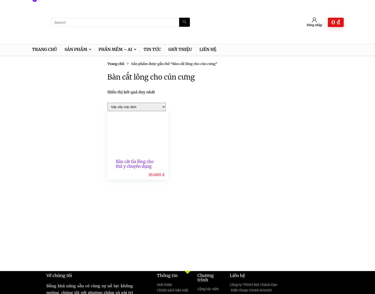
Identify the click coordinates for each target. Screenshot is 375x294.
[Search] (184, 22)
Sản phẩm (76, 49)
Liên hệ (207, 49)
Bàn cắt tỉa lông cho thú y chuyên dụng (132, 166)
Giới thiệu (180, 49)
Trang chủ (115, 64)
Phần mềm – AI (115, 49)
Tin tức (152, 49)
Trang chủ (44, 49)
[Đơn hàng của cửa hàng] (136, 107)
